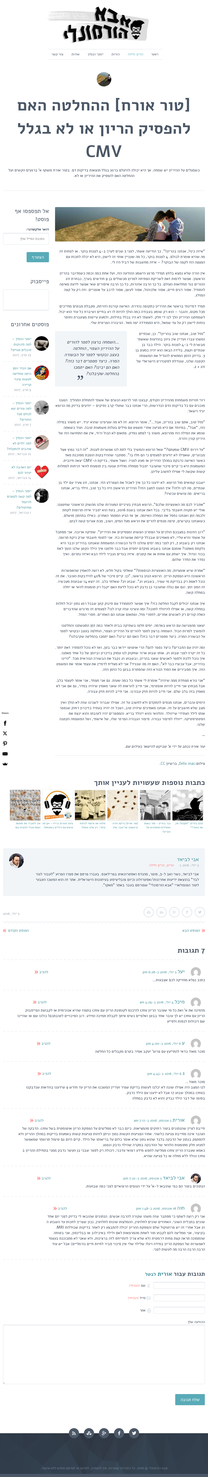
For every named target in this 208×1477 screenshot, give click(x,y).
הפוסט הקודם (18, 930)
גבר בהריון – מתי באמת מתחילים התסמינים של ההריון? (157, 828)
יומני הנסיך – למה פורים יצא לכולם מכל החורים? (21, 411)
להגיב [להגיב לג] (46, 1073)
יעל (181, 971)
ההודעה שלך (196, 1322)
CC (163, 763)
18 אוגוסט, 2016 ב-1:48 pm (156, 1208)
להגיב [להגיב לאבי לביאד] (46, 1178)
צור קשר (57, 54)
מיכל (179, 1001)
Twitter (200, 912)
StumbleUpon (149, 912)
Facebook (187, 912)
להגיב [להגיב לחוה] (62, 1208)
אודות (75, 54)
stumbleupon (89, 1433)
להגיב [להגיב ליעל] (43, 972)
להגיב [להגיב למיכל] (42, 1002)
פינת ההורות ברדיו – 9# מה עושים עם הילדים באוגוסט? (57, 826)
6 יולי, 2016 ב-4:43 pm (164, 1073)
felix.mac (187, 763)
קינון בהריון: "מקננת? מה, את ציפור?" (189, 826)
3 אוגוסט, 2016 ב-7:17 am (152, 1120)
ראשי (154, 54)
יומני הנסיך (95, 54)
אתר (143, 1310)
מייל (136, 1298)
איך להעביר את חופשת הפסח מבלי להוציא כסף (27, 826)
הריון (170, 865)
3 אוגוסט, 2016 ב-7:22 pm (142, 1178)
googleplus (104, 1433)
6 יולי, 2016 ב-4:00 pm (163, 1043)
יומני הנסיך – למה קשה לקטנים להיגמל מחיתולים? (19, 499)
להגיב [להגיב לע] (45, 1043)
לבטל (150, 1274)
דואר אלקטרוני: (37, 229)
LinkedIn (161, 912)
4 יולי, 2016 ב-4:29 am (156, 1002)
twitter (134, 1433)
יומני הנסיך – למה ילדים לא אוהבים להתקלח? (19, 443)
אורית (165, 1274)
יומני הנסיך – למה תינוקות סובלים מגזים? (21, 344)
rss (74, 1433)
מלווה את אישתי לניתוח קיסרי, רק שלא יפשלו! (92, 826)
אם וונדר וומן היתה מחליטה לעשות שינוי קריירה (21, 376)
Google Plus (174, 912)
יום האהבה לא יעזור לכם (21, 470)
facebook (119, 1433)
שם (137, 1285)
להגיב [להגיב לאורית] (39, 1120)
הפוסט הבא (191, 930)
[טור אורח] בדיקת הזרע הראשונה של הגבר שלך (125, 826)
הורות (116, 54)
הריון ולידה (135, 54)
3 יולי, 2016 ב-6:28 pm (160, 972)
